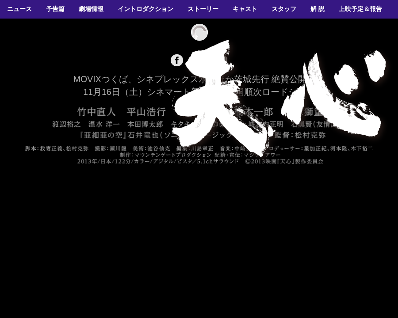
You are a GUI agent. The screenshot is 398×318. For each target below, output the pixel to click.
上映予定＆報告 (360, 8)
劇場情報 (91, 8)
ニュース (19, 8)
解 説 (317, 8)
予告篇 (55, 8)
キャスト (245, 8)
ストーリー (203, 8)
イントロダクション (145, 8)
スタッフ (284, 8)
